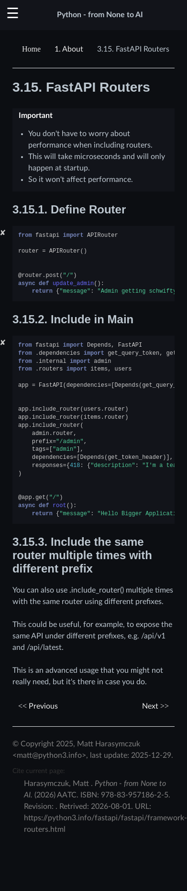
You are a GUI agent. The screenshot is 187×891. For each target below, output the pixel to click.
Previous (38, 706)
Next (155, 706)
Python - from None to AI (100, 15)
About (69, 49)
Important (36, 115)
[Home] (32, 49)
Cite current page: (38, 770)
